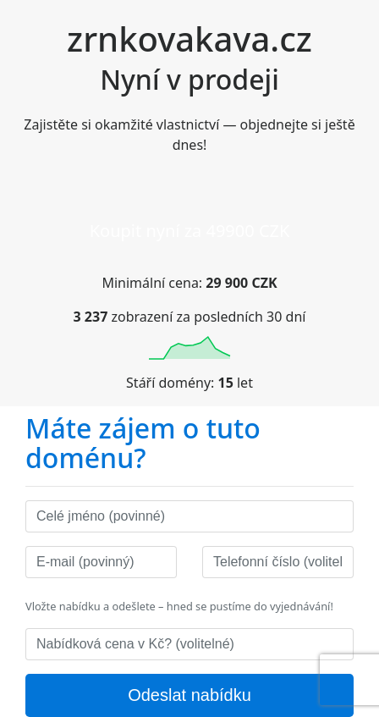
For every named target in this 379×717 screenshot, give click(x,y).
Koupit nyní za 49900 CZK (190, 230)
